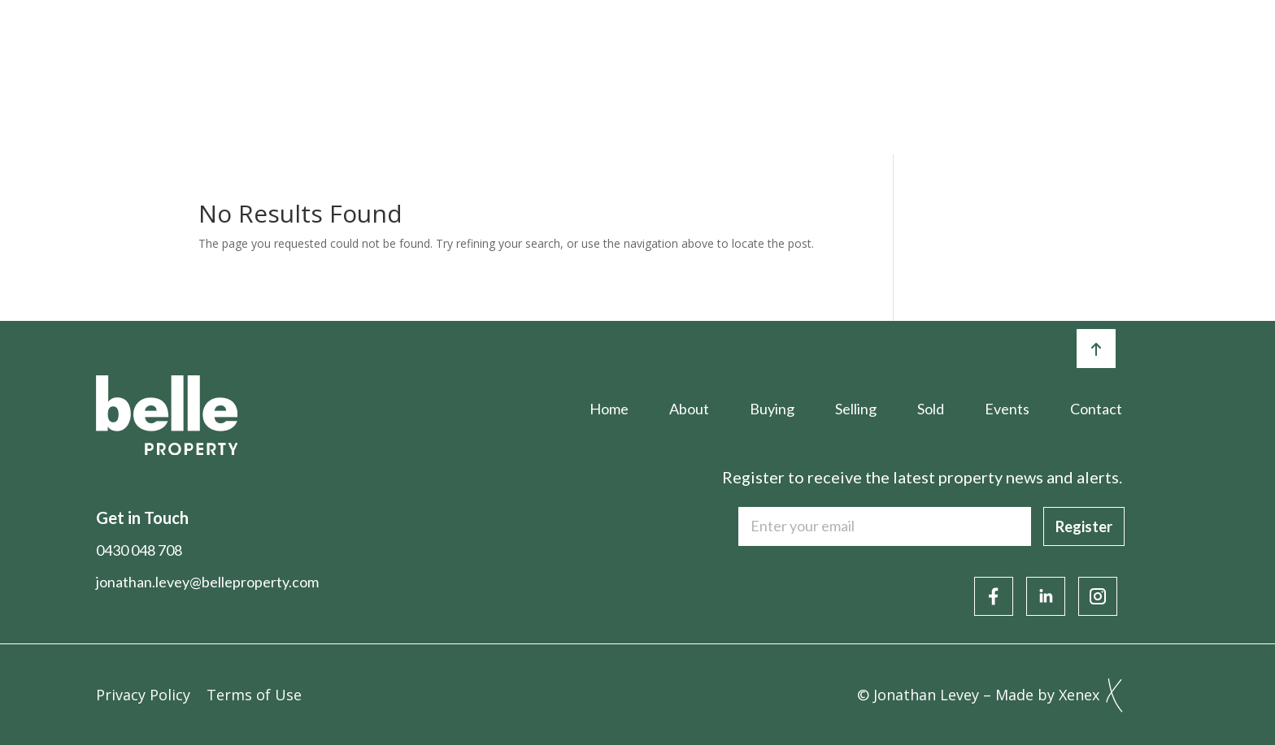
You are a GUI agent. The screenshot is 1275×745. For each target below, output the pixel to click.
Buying (570, 46)
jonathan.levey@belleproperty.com (207, 582)
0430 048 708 (139, 550)
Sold (758, 46)
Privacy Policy (143, 694)
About (473, 46)
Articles (951, 46)
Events (848, 46)
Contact (1147, 46)
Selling (668, 46)
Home (379, 46)
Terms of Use (254, 694)
